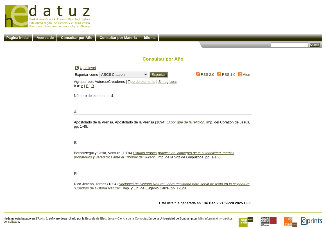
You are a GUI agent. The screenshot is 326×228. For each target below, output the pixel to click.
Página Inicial (18, 38)
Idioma (149, 38)
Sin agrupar (167, 81)
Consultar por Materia (118, 38)
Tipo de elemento (141, 81)
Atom (247, 74)
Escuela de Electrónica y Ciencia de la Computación (118, 218)
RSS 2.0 (207, 74)
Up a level (88, 68)
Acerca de (45, 38)
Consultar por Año (76, 38)
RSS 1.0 (229, 74)
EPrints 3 (41, 218)
